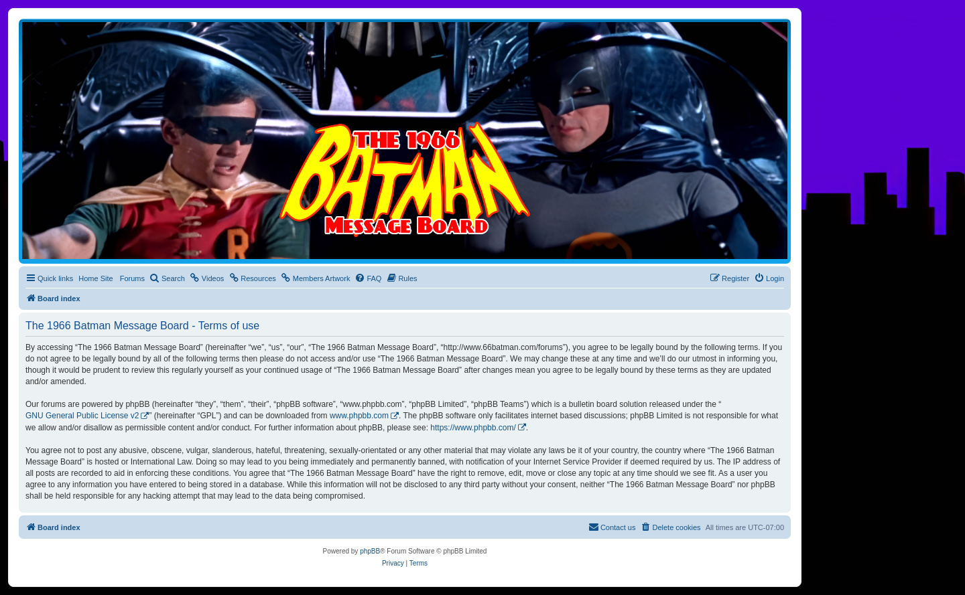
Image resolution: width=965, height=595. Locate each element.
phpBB (370, 551)
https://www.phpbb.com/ (472, 427)
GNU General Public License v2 (82, 415)
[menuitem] (167, 278)
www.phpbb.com (359, 415)
